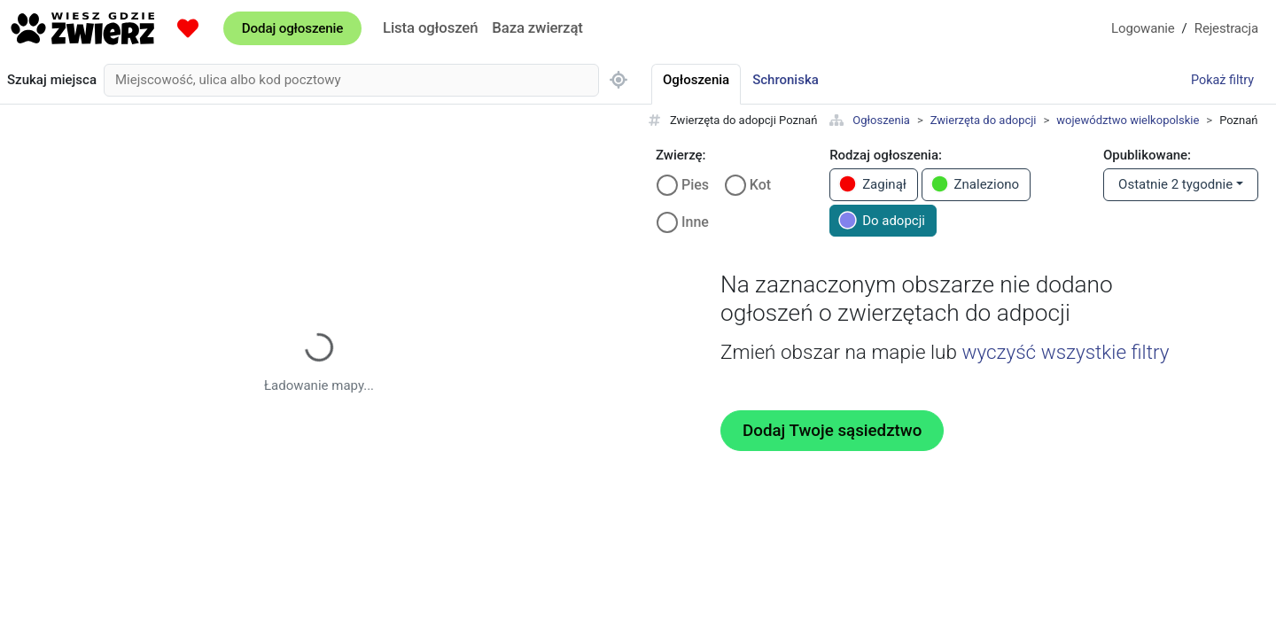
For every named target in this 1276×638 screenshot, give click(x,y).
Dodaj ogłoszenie (292, 28)
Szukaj (52, 80)
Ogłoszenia (881, 120)
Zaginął (872, 184)
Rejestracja (1226, 28)
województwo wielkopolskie (1127, 120)
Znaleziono (975, 184)
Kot (760, 184)
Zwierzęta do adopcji (983, 120)
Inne (695, 222)
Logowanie (1143, 28)
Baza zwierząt (537, 27)
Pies (695, 184)
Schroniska (785, 80)
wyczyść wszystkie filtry (1065, 351)
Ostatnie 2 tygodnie (1175, 184)
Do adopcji (881, 220)
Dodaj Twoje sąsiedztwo (832, 430)
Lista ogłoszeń (430, 27)
